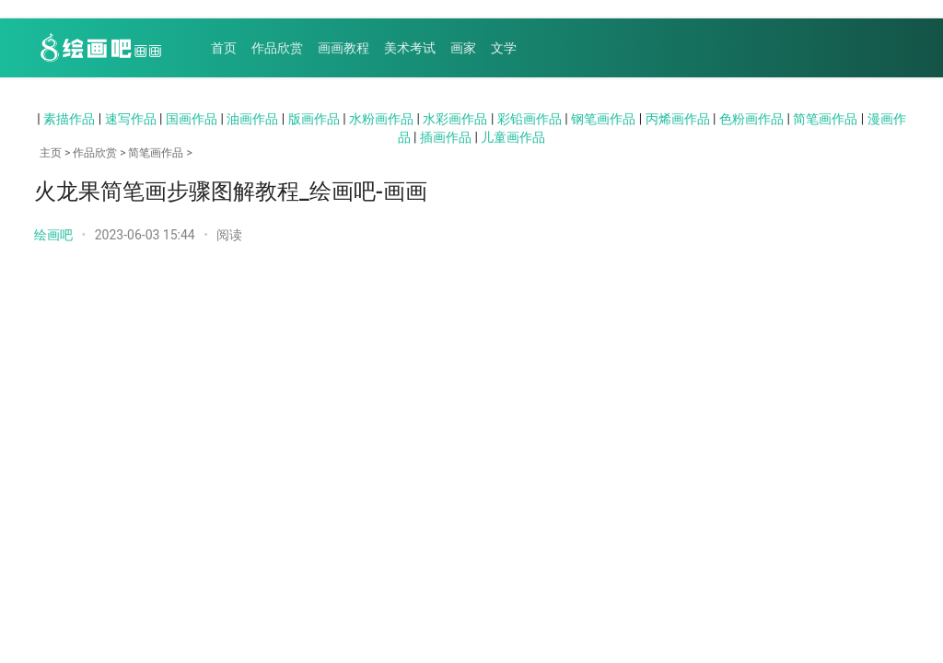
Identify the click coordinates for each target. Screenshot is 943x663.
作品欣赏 (277, 48)
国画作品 (191, 118)
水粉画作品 (381, 118)
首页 (224, 48)
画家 (463, 48)
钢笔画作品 (603, 118)
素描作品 (69, 118)
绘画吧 (53, 234)
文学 (504, 48)
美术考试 (410, 48)
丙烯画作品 (678, 118)
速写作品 (131, 118)
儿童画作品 (513, 137)
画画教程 (343, 48)
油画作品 (252, 118)
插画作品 (446, 137)
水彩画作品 (455, 118)
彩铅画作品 (529, 118)
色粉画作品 (751, 118)
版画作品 (314, 118)
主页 (51, 152)
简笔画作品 (825, 118)
